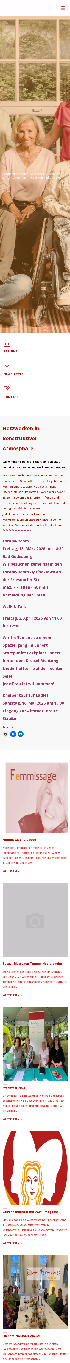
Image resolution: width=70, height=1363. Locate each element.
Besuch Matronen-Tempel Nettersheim (32, 964)
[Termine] (7, 345)
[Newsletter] (7, 368)
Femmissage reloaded (19, 840)
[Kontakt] (7, 391)
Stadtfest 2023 (14, 1088)
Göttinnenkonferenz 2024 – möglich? (30, 1212)
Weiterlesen (13, 871)
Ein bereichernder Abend (21, 1336)
